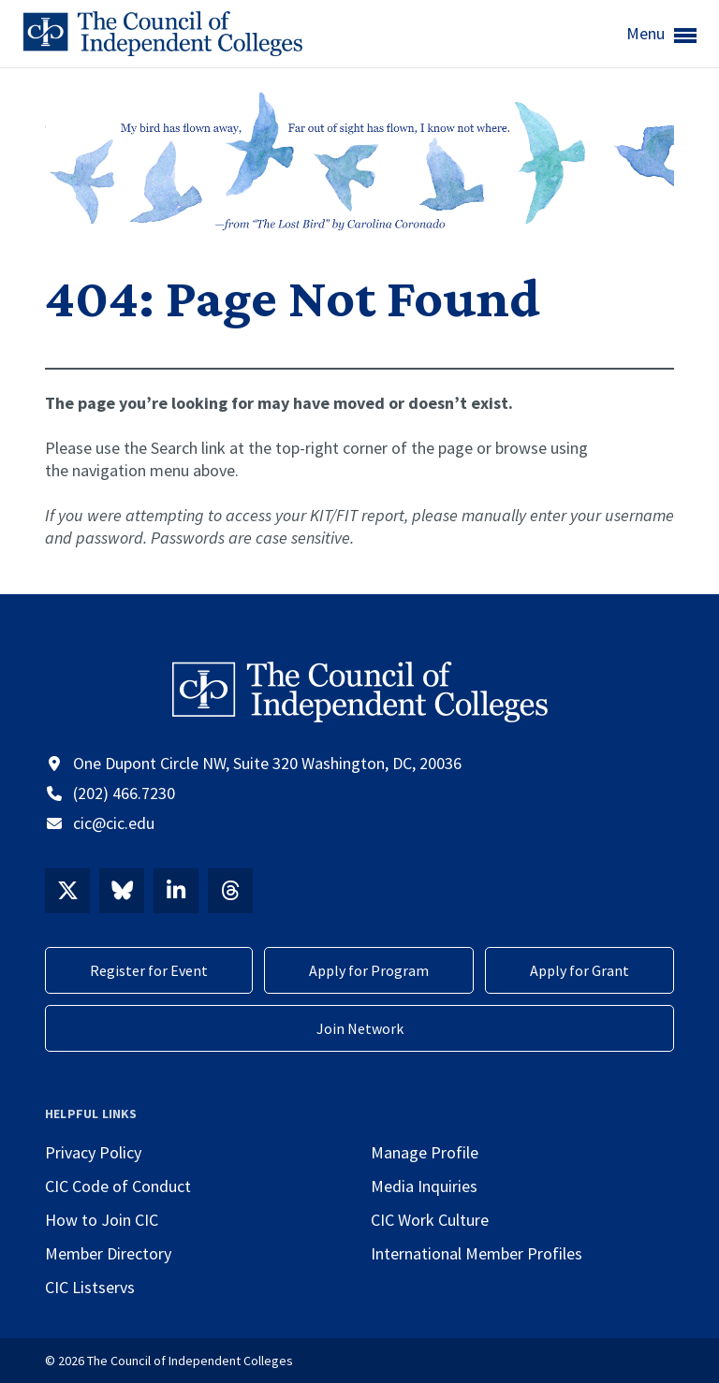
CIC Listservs (90, 1287)
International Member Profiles (476, 1253)
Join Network (360, 1028)
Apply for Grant (579, 970)
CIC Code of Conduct (118, 1186)
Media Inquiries (424, 1186)
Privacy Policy (93, 1152)
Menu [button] (661, 34)
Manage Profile (424, 1152)
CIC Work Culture (430, 1219)
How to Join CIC (101, 1219)
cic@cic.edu (113, 823)
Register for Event (149, 970)
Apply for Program (369, 970)
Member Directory (108, 1253)
